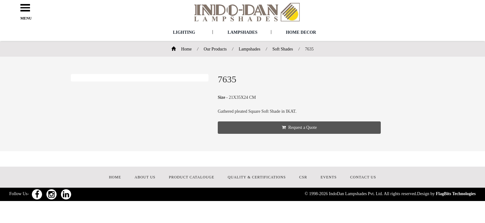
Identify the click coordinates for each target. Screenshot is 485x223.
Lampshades (242, 32)
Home (181, 49)
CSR (303, 177)
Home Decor (301, 32)
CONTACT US (363, 177)
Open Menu (26, 8)
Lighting (184, 32)
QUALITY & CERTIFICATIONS (257, 177)
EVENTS (329, 177)
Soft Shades (283, 49)
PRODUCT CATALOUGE (191, 177)
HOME (115, 177)
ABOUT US (145, 177)
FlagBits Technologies (456, 193)
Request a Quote (301, 127)
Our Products (215, 49)
